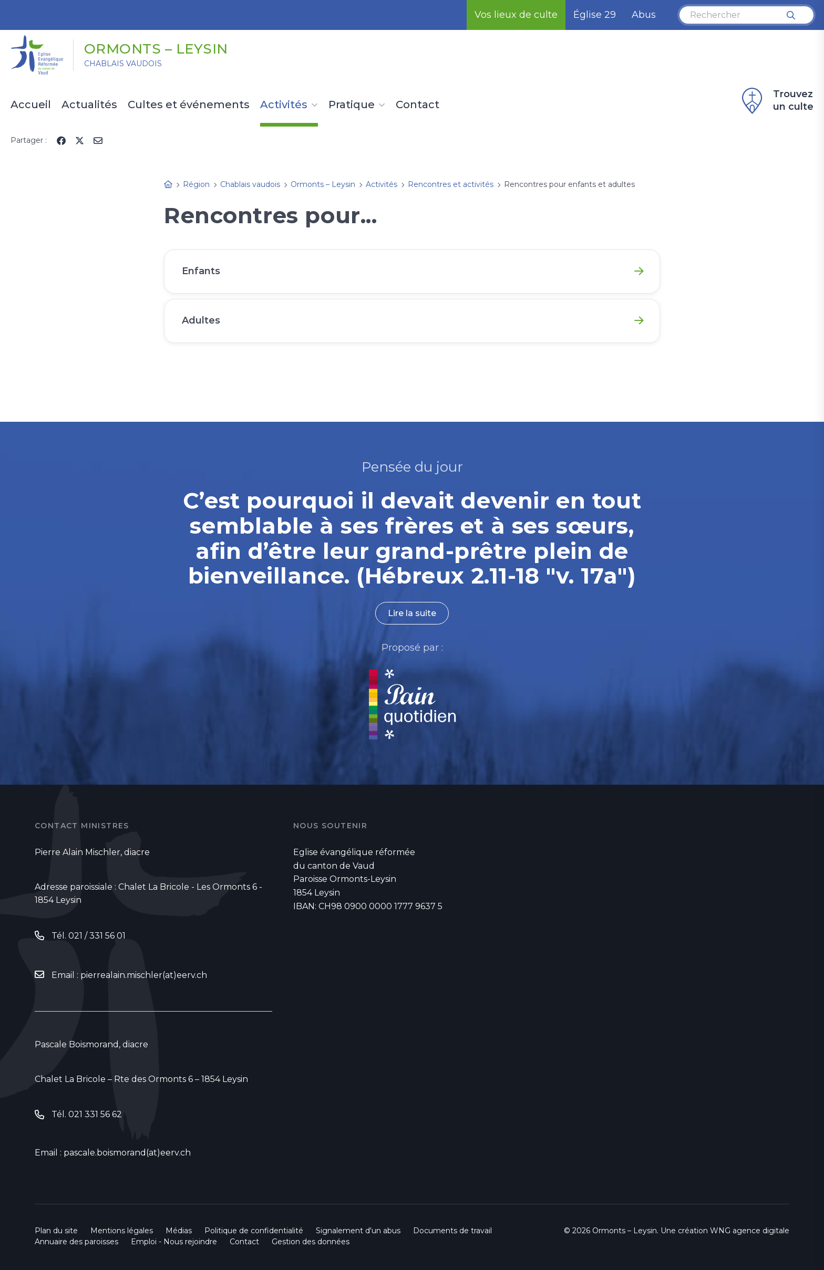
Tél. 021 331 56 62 (87, 1114)
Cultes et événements (189, 105)
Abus (644, 14)
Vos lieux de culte (516, 14)
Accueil (31, 105)
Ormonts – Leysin (156, 49)
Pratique (351, 105)
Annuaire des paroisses (76, 1241)
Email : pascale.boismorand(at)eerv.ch (113, 1153)
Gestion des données (310, 1241)
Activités (283, 105)
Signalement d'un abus (358, 1230)
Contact (417, 105)
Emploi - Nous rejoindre (174, 1241)
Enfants (201, 271)
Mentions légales (121, 1230)
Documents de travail (452, 1230)
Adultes (201, 320)
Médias (179, 1230)
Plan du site (56, 1230)
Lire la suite (412, 613)
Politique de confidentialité (253, 1230)
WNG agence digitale (749, 1230)
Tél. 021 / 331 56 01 (89, 936)
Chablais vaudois (123, 63)
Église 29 (594, 14)
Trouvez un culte (776, 101)
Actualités (89, 105)
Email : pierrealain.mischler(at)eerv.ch (129, 975)
